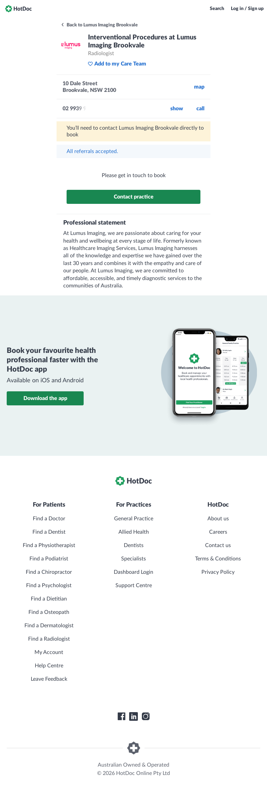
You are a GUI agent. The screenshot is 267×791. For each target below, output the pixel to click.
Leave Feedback (49, 679)
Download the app (45, 398)
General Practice (133, 518)
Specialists (133, 558)
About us (218, 518)
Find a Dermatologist (49, 625)
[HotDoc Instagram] (146, 716)
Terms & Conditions (218, 558)
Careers (218, 532)
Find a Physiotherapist (49, 545)
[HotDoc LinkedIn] (133, 716)
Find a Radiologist (49, 639)
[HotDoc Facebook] (121, 716)
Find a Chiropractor (49, 572)
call (200, 108)
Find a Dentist (49, 532)
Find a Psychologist (49, 585)
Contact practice (134, 197)
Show (176, 108)
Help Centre (49, 665)
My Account (48, 652)
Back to (99, 25)
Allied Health (133, 532)
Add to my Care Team (117, 64)
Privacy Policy (218, 572)
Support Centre (133, 585)
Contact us (218, 545)
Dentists (134, 545)
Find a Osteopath (48, 612)
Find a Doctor (49, 518)
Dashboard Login (133, 572)
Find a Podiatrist (48, 558)
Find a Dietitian (49, 599)
